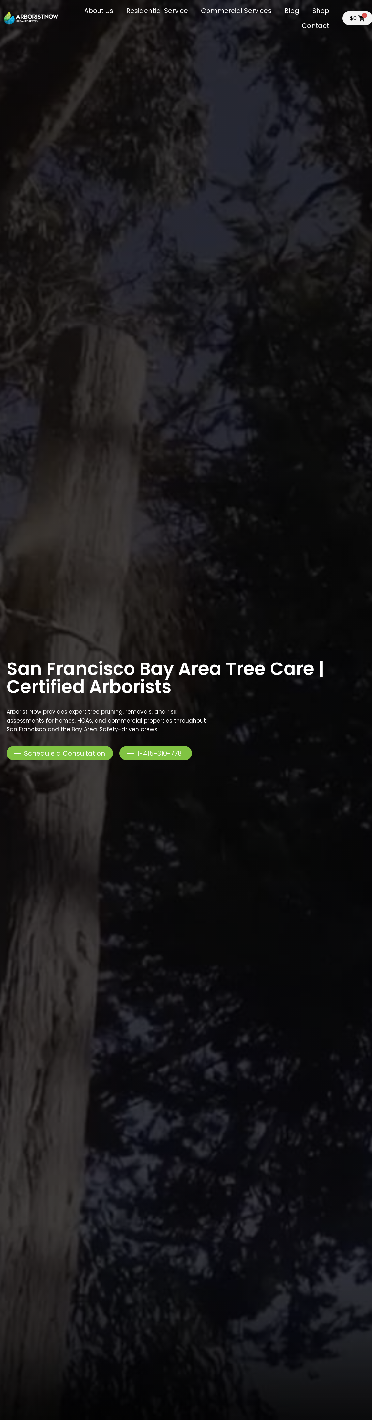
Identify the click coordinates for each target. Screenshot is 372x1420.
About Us (98, 10)
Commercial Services (236, 10)
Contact (315, 25)
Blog (292, 10)
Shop (320, 10)
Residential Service (157, 10)
